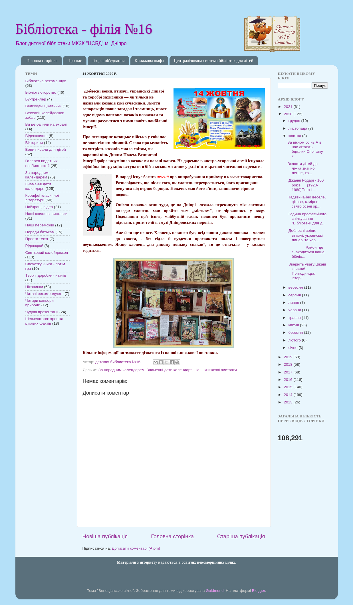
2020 (288, 114)
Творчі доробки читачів (45, 275)
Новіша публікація (105, 536)
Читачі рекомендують (44, 294)
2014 (288, 395)
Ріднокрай (34, 246)
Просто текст (37, 239)
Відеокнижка (36, 136)
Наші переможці (39, 225)
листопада (298, 128)
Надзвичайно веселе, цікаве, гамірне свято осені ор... (306, 201)
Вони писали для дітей (45, 149)
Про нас (74, 60)
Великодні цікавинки (43, 106)
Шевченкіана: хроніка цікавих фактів (44, 321)
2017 (288, 372)
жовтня (295, 136)
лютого (295, 340)
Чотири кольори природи (39, 302)
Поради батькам (40, 232)
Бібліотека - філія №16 (83, 29)
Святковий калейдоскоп (46, 252)
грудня (295, 120)
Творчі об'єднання (108, 60)
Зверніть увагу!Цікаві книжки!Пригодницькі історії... (306, 271)
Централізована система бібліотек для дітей (213, 60)
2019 (288, 357)
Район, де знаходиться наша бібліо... (305, 252)
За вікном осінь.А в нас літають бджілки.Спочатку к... (305, 149)
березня (296, 332)
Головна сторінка (41, 60)
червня (295, 310)
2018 (288, 364)
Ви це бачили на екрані (46, 124)
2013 (288, 402)
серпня (295, 295)
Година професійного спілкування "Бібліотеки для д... (306, 218)
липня (294, 302)
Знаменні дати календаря (170, 370)
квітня (294, 325)
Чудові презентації (42, 312)
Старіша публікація (241, 536)
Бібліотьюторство (41, 92)
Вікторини (34, 142)
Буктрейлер (35, 99)
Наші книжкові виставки (216, 370)
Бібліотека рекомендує (45, 81)
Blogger (258, 590)
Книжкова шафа (149, 60)
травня (295, 317)
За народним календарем (121, 370)
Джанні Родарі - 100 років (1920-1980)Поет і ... (305, 185)
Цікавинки (34, 287)
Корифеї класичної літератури (42, 197)
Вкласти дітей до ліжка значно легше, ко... (302, 168)
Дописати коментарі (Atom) (136, 548)
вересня (296, 287)
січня (293, 347)
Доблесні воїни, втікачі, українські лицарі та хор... (305, 235)
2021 (288, 106)
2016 (288, 379)
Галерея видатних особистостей (41, 163)
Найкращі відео (39, 207)
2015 (288, 387)
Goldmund (214, 590)
